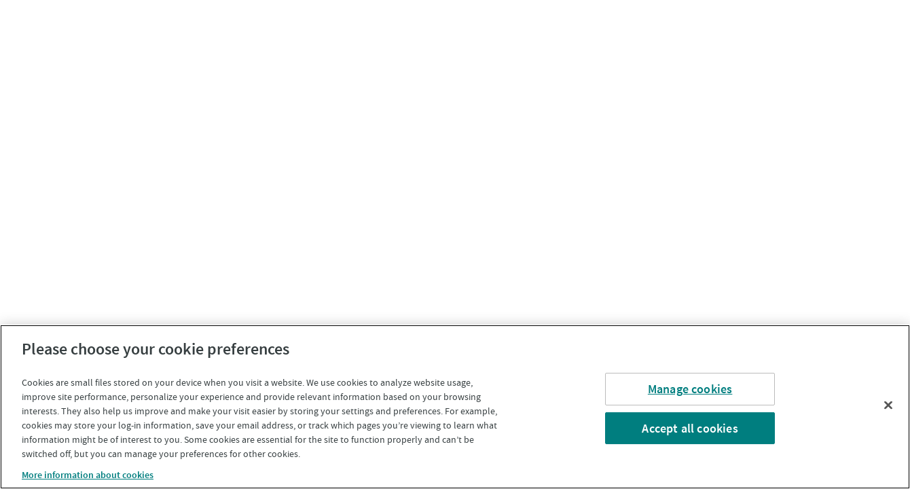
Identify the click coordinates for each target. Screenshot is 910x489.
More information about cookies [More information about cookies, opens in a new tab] (87, 475)
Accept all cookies (690, 427)
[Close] (888, 405)
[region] (455, 407)
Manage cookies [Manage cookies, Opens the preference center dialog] (690, 389)
